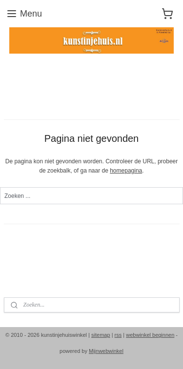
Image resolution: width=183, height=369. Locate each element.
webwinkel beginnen (150, 335)
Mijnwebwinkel (106, 351)
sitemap (100, 335)
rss (118, 335)
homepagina (126, 170)
